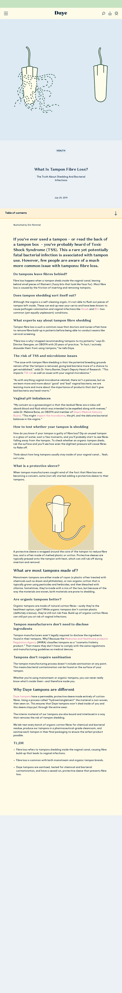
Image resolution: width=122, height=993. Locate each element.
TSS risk (28, 373)
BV (96, 309)
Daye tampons (22, 696)
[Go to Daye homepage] (61, 13)
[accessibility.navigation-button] (6, 13)
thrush (85, 309)
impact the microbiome (51, 416)
